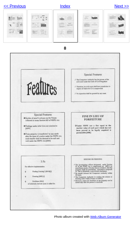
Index (65, 6)
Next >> (121, 6)
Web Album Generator (105, 216)
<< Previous (15, 6)
